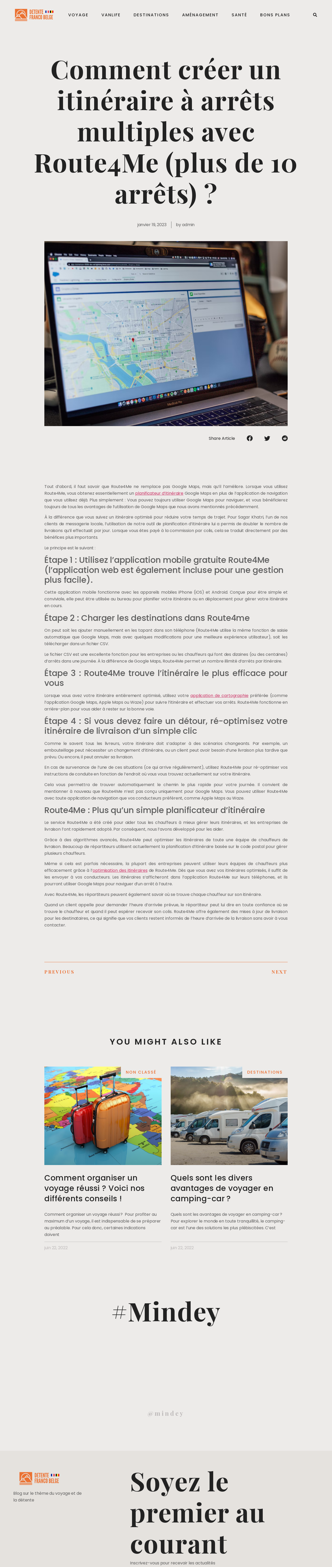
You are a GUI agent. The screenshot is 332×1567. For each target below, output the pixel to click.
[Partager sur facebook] (249, 438)
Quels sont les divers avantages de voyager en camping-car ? (222, 1188)
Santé (240, 15)
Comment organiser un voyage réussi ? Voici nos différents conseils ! (94, 1188)
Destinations (152, 15)
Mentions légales (19, 1557)
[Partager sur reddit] (285, 438)
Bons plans (276, 15)
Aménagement (201, 15)
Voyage (79, 15)
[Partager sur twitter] (267, 438)
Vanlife (111, 15)
